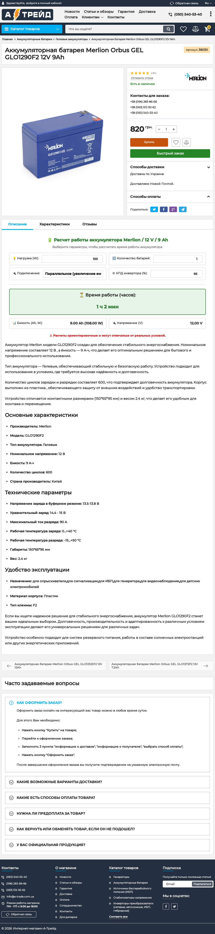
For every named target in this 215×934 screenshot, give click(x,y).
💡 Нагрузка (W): (26, 259)
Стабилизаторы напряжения (132, 897)
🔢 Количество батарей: (131, 259)
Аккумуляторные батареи (130, 882)
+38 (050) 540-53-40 (145, 113)
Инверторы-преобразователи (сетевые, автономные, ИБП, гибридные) (133, 907)
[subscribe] (188, 884)
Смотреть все (118, 916)
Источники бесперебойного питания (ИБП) (132, 890)
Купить (149, 143)
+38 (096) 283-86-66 (145, 102)
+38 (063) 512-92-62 (144, 108)
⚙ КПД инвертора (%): (129, 274)
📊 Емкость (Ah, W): (27, 324)
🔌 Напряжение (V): (127, 324)
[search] (115, 29)
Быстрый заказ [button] (170, 154)
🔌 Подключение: (26, 274)
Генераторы (121, 877)
